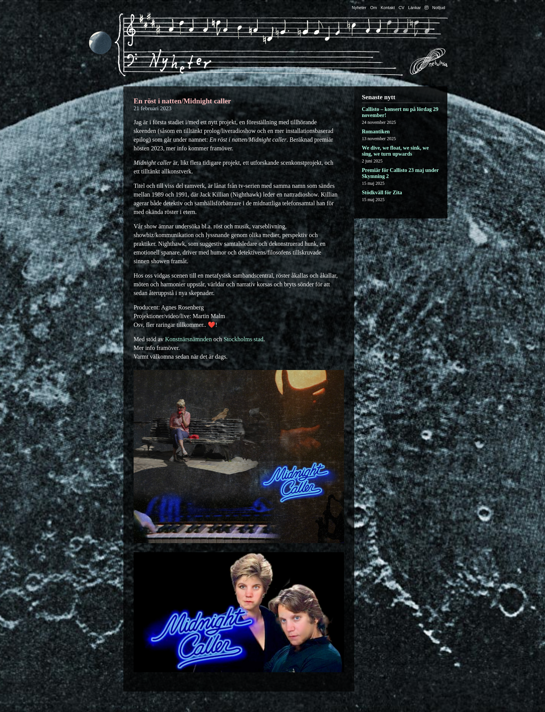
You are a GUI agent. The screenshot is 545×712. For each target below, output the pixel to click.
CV (401, 7)
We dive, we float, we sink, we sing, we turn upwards (395, 151)
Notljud (438, 7)
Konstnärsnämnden (188, 339)
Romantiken (376, 131)
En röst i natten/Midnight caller (182, 101)
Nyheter (359, 7)
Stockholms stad (243, 339)
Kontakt (388, 7)
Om (373, 7)
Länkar (414, 7)
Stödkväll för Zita (382, 192)
